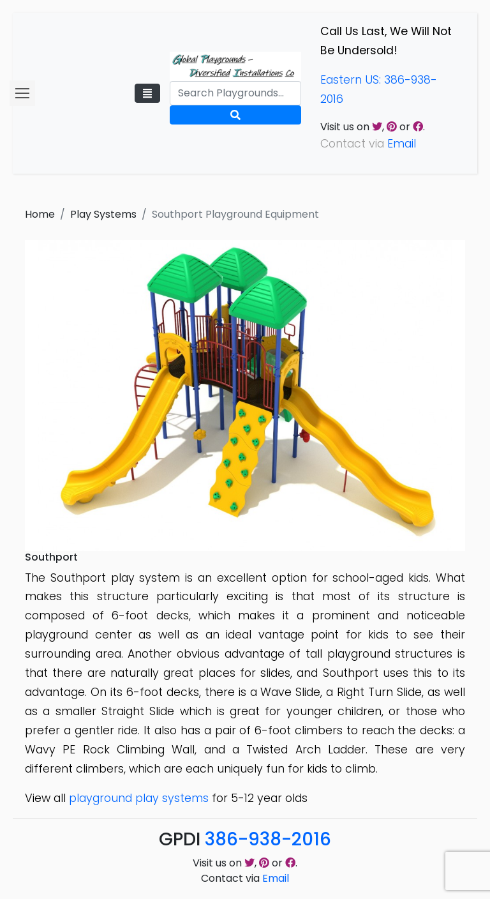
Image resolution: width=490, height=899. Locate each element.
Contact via (245, 878)
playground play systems (139, 798)
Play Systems (103, 214)
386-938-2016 (268, 839)
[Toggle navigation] (147, 93)
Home (40, 214)
